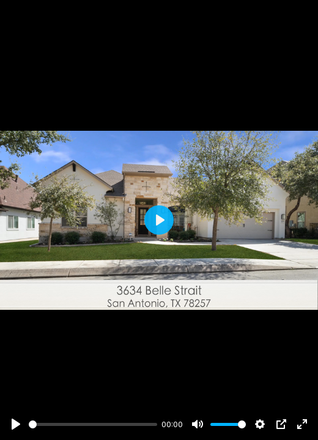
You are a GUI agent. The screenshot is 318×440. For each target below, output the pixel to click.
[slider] (93, 424)
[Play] (16, 424)
